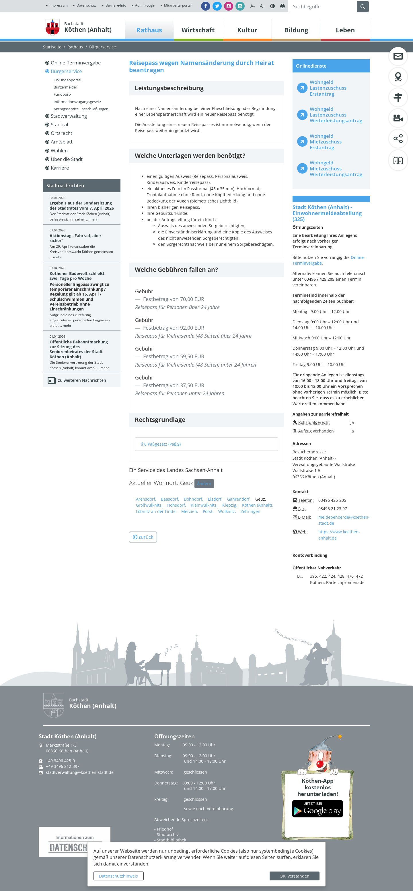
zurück (143, 537)
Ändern (204, 483)
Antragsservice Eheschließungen (81, 108)
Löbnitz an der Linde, (156, 511)
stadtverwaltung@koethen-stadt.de (80, 772)
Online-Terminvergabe (76, 62)
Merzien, (189, 511)
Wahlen (59, 150)
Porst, (208, 511)
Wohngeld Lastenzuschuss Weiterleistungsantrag (336, 115)
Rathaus (75, 47)
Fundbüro (62, 94)
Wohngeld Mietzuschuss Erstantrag (326, 142)
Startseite (52, 47)
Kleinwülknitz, (204, 505)
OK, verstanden (294, 876)
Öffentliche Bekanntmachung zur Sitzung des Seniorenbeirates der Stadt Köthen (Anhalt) (79, 349)
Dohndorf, (193, 499)
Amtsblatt (62, 141)
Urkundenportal (67, 79)
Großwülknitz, (149, 505)
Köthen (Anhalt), (257, 505)
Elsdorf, (215, 499)
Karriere (60, 167)
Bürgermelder (65, 87)
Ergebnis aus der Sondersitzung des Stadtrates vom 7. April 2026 (82, 205)
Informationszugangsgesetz (77, 101)
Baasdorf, (170, 499)
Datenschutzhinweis (118, 876)
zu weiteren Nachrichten (82, 380)
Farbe (272, 6)
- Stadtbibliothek (170, 840)
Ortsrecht (61, 133)
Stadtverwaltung (69, 116)
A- (252, 6)
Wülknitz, (227, 511)
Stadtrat (60, 124)
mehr (93, 219)
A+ (262, 6)
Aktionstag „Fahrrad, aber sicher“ (75, 238)
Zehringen (250, 511)
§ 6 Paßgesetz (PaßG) (161, 444)
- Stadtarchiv (166, 834)
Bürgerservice (102, 47)
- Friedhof (163, 829)
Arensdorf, (146, 499)
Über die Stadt (67, 159)
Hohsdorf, (176, 505)
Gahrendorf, (239, 499)
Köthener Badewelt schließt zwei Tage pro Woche (77, 276)
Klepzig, (229, 505)
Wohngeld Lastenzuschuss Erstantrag (328, 88)
